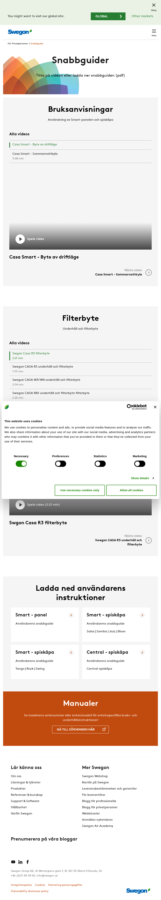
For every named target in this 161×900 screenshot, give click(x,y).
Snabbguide (37, 44)
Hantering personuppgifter (65, 885)
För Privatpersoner (18, 44)
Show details (140, 478)
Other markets (142, 16)
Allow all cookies (131, 490)
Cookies (40, 885)
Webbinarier (91, 813)
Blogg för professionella (99, 801)
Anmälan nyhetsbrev (97, 819)
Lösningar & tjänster (26, 782)
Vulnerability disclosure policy (29, 891)
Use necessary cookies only (79, 490)
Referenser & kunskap (27, 795)
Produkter (18, 788)
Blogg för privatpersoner (100, 807)
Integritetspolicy (21, 885)
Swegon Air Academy (97, 826)
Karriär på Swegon (95, 782)
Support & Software (25, 801)
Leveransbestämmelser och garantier (109, 788)
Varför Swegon (21, 813)
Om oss (16, 776)
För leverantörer (93, 795)
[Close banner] (155, 407)
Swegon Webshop (95, 776)
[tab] (80, 145)
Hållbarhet (19, 807)
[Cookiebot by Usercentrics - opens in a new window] (130, 407)
